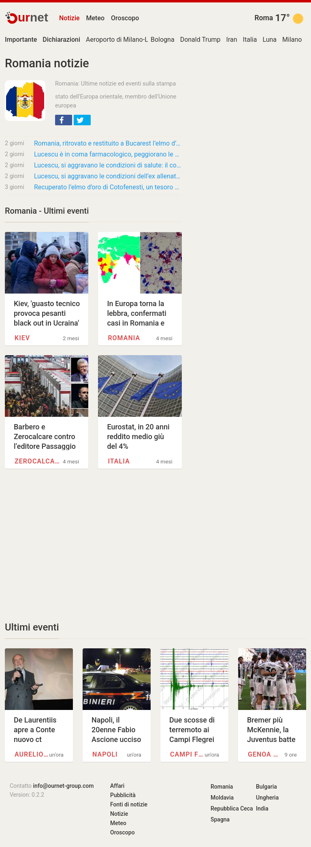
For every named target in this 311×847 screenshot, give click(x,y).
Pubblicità (123, 795)
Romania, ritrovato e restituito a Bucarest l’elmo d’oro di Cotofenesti (108, 143)
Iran (231, 39)
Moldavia (222, 797)
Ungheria (267, 797)
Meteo (95, 18)
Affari (117, 786)
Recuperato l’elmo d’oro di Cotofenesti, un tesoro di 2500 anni (108, 187)
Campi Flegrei (187, 754)
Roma (263, 18)
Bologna (163, 39)
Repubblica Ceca (232, 808)
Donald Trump (200, 39)
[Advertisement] (93, 545)
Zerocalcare (37, 461)
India (262, 808)
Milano (292, 39)
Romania (124, 338)
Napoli (105, 754)
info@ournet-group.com (63, 786)
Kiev (22, 338)
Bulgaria (266, 786)
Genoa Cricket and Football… (265, 754)
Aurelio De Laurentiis (32, 754)
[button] (63, 120)
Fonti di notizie (128, 804)
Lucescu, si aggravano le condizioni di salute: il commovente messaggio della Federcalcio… (108, 165)
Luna (269, 39)
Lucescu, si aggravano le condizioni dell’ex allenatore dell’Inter (108, 176)
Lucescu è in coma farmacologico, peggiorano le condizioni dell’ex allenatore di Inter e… (108, 154)
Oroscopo (125, 18)
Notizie (69, 18)
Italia (250, 39)
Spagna (220, 819)
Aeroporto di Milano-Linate (124, 39)
